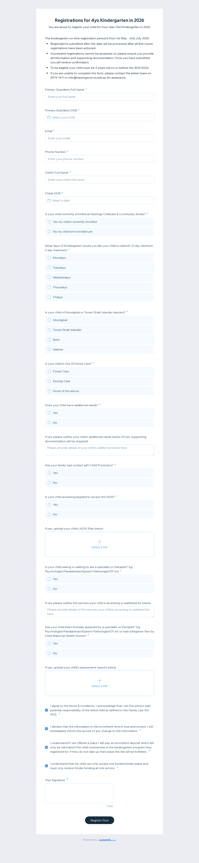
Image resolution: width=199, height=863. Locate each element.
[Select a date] (101, 200)
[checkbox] (99, 258)
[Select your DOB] (101, 117)
